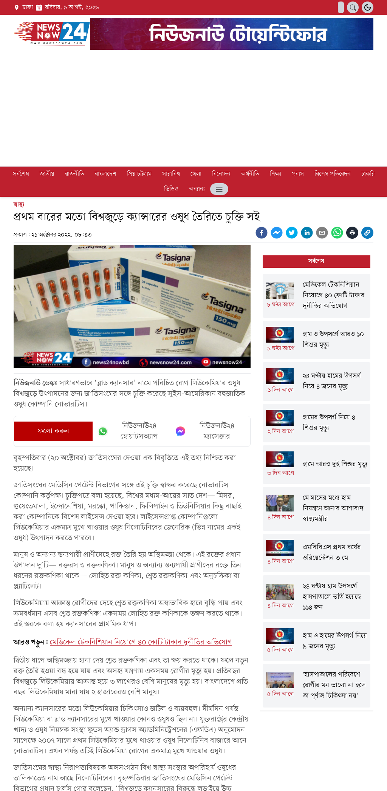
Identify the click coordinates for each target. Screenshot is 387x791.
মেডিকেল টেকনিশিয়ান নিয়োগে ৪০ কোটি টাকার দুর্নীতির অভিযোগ (141, 642)
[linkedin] (307, 233)
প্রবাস (298, 174)
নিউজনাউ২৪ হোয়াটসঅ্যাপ (127, 431)
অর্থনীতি (250, 174)
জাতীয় (47, 174)
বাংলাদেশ (105, 174)
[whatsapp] (337, 233)
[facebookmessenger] (277, 233)
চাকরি (368, 174)
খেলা (195, 174)
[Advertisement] (193, 109)
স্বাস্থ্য (19, 205)
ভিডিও (171, 189)
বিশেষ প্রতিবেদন (332, 174)
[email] (322, 233)
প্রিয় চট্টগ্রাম (139, 174)
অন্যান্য (197, 189)
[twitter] (292, 233)
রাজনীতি (74, 174)
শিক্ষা (275, 174)
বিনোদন (221, 174)
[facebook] (261, 233)
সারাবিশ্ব (171, 174)
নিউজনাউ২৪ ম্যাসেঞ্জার (205, 431)
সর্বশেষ (21, 174)
